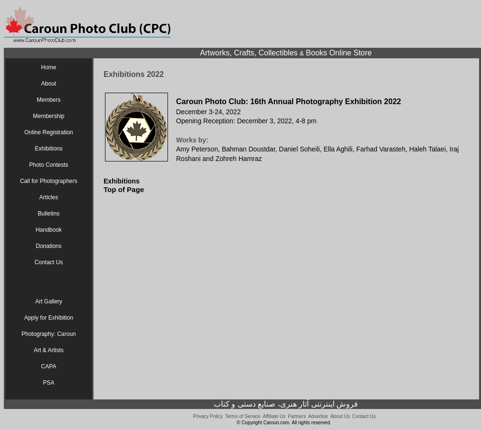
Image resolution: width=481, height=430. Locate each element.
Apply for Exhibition (48, 317)
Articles (48, 197)
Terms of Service (242, 416)
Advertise (318, 416)
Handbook (49, 229)
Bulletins (48, 213)
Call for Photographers (48, 181)
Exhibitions (49, 148)
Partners (297, 416)
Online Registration (48, 132)
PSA (48, 382)
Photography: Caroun (48, 334)
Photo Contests (48, 164)
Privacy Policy (207, 416)
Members (49, 100)
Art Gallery (49, 301)
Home (48, 67)
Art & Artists (49, 350)
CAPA (48, 366)
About (48, 83)
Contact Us (48, 262)
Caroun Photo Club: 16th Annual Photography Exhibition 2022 (288, 101)
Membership (48, 116)
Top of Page (124, 189)
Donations (49, 246)
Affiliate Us (274, 416)
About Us (340, 416)
